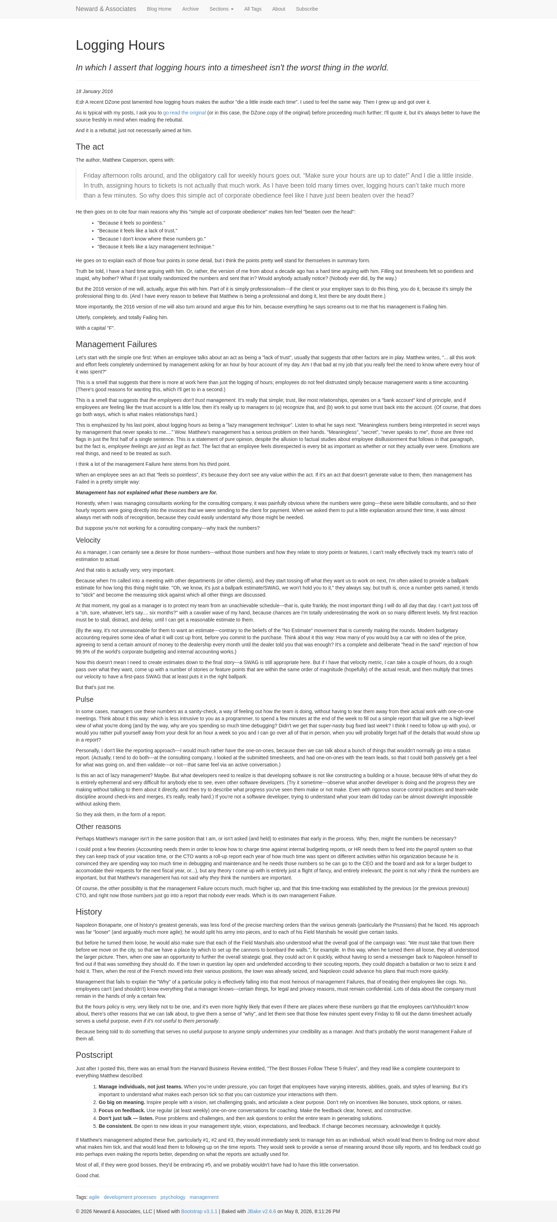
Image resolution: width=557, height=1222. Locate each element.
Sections (221, 9)
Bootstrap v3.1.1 (199, 1211)
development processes (130, 1197)
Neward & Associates (106, 8)
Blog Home (159, 9)
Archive (190, 9)
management (204, 1197)
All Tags (253, 9)
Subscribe (307, 9)
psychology (172, 1197)
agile (94, 1197)
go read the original (184, 112)
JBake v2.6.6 (261, 1211)
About (278, 9)
